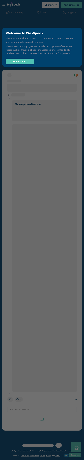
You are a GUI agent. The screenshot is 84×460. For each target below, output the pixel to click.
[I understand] (20, 61)
